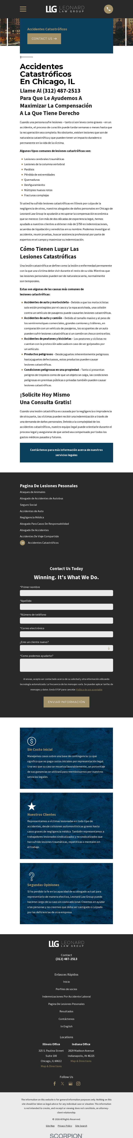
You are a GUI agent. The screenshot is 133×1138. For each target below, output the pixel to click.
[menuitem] (66, 492)
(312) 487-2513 (62, 90)
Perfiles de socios (66, 989)
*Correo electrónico (32, 628)
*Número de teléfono (33, 614)
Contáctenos (66, 1019)
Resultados (66, 1011)
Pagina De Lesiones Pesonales (66, 1004)
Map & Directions (51, 1066)
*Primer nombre (30, 587)
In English (66, 1026)
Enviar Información (66, 702)
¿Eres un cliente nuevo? (34, 642)
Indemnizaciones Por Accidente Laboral (66, 996)
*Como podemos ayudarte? (36, 656)
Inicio (66, 982)
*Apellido (25, 601)
